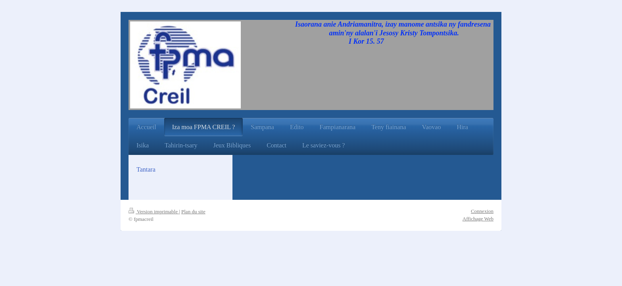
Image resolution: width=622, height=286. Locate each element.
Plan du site (193, 211)
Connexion (482, 211)
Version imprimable (154, 211)
